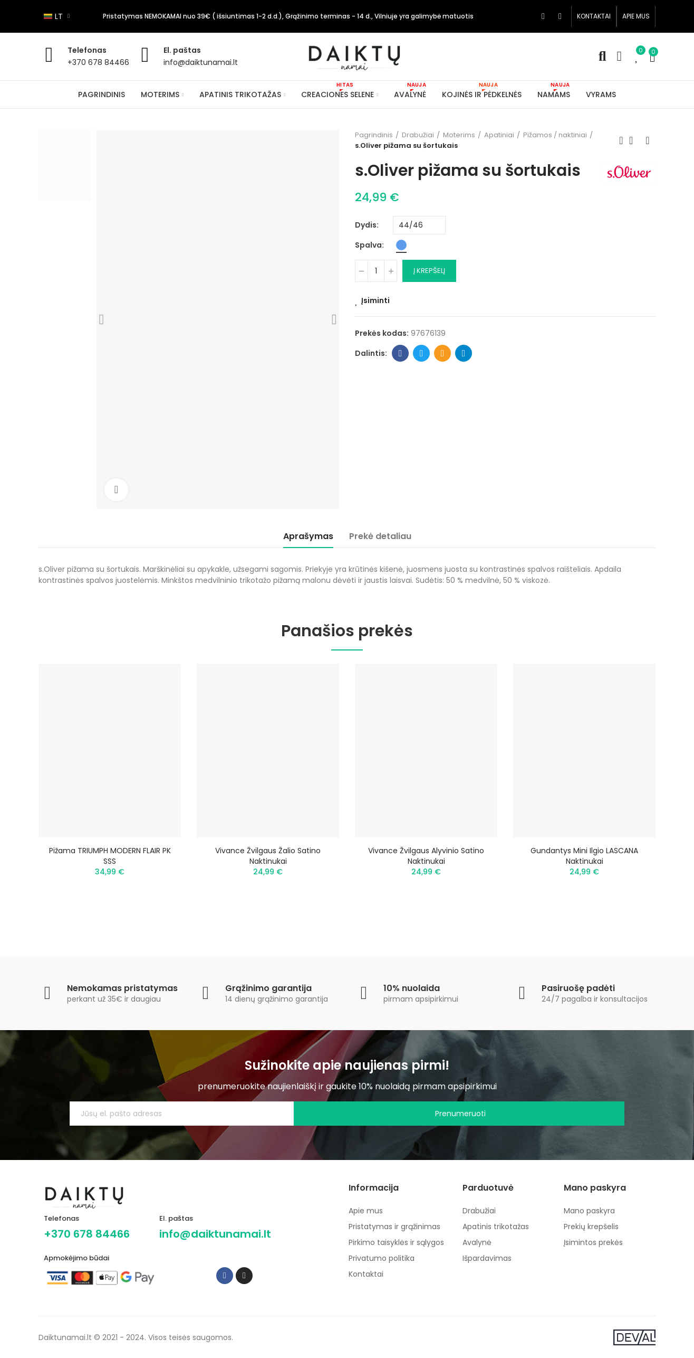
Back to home (634, 140)
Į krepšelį (429, 271)
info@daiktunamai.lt (200, 62)
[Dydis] (419, 225)
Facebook (400, 353)
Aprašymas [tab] (308, 536)
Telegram (464, 353)
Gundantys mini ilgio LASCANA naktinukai (584, 855)
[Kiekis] (376, 271)
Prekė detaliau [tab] (380, 536)
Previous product (621, 140)
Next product (648, 140)
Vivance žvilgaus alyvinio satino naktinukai (426, 855)
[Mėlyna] (401, 245)
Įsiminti (375, 300)
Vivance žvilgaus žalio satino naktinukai (268, 855)
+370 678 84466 (98, 62)
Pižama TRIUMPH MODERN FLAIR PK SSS (110, 855)
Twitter (421, 353)
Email (443, 353)
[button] (593, 16)
